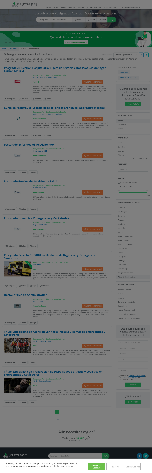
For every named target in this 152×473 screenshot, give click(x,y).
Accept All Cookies (96, 466)
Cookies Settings (133, 467)
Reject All (115, 467)
